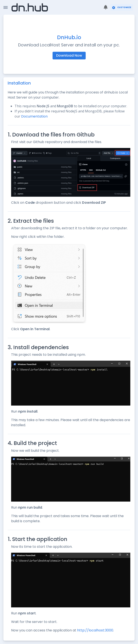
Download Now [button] (69, 55)
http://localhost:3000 (95, 630)
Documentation (34, 116)
